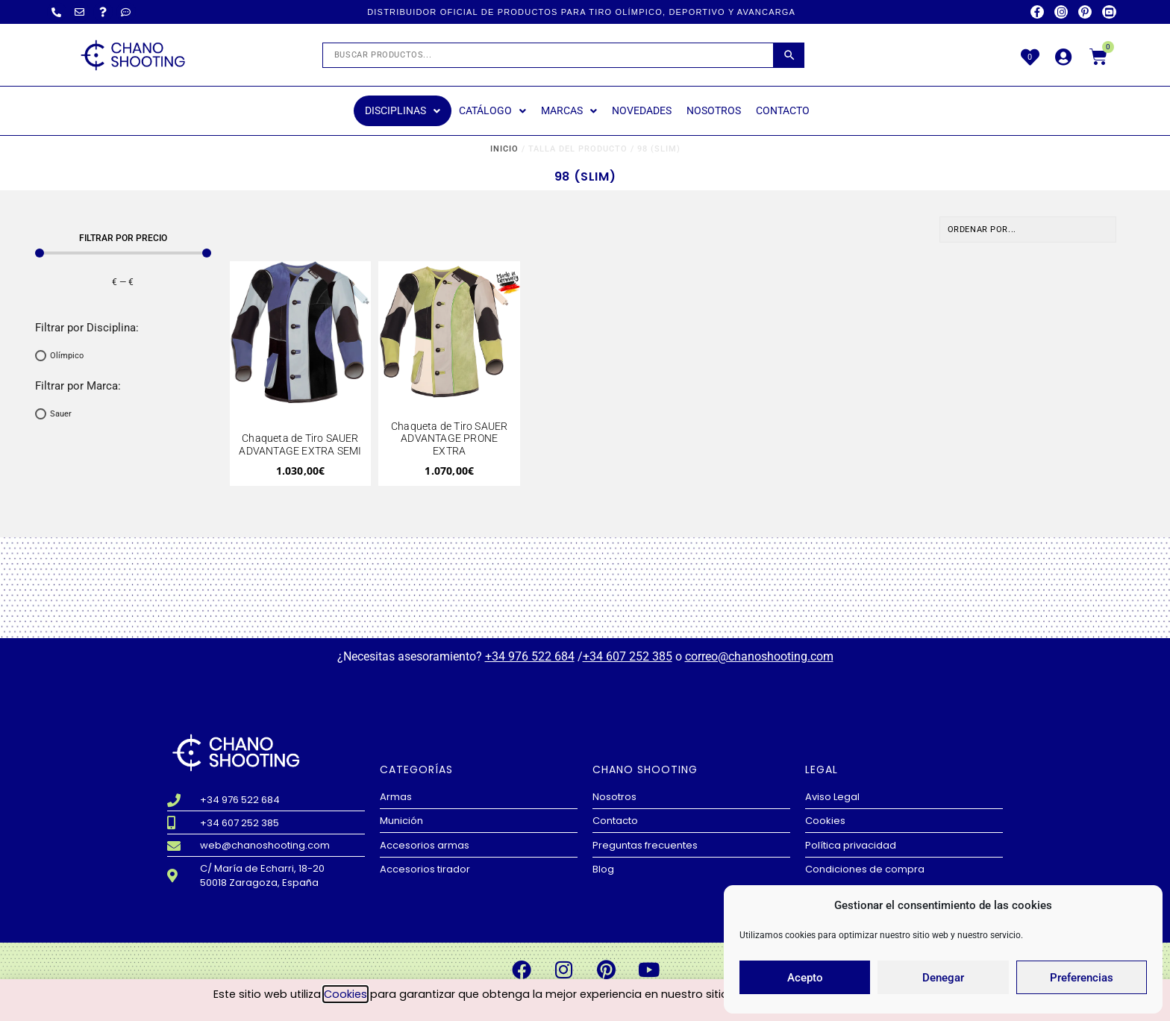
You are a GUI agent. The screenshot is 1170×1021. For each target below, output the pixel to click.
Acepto (805, 977)
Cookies (345, 994)
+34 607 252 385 (627, 656)
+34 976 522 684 (530, 656)
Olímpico (67, 355)
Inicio (504, 149)
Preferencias (1081, 977)
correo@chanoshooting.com (759, 656)
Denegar (943, 977)
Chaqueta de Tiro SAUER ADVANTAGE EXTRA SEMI (300, 444)
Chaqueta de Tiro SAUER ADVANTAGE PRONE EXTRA (449, 439)
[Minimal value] (123, 253)
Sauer (61, 414)
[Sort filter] (1028, 229)
